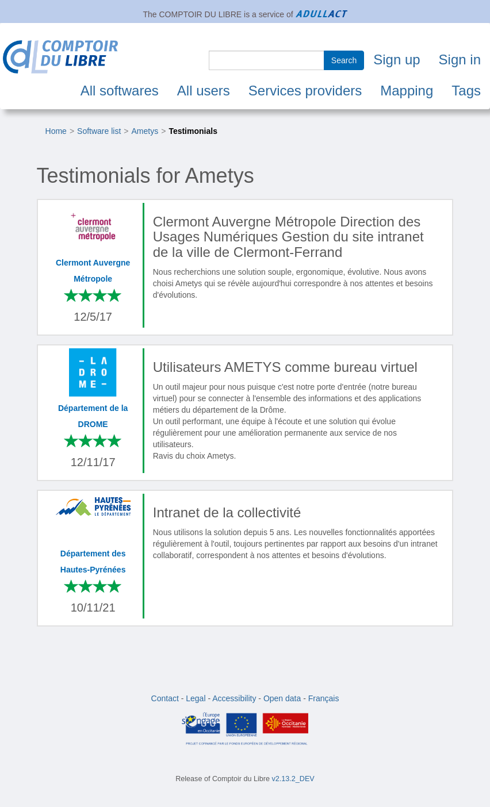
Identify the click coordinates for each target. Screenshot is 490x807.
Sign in (460, 59)
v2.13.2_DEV (293, 779)
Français (323, 698)
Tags (466, 90)
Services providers (305, 90)
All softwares (120, 90)
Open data (282, 698)
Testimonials (193, 131)
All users (203, 90)
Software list (99, 131)
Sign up (396, 59)
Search (344, 60)
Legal (195, 698)
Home (56, 131)
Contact (165, 698)
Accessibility (234, 698)
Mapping (406, 90)
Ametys (145, 131)
